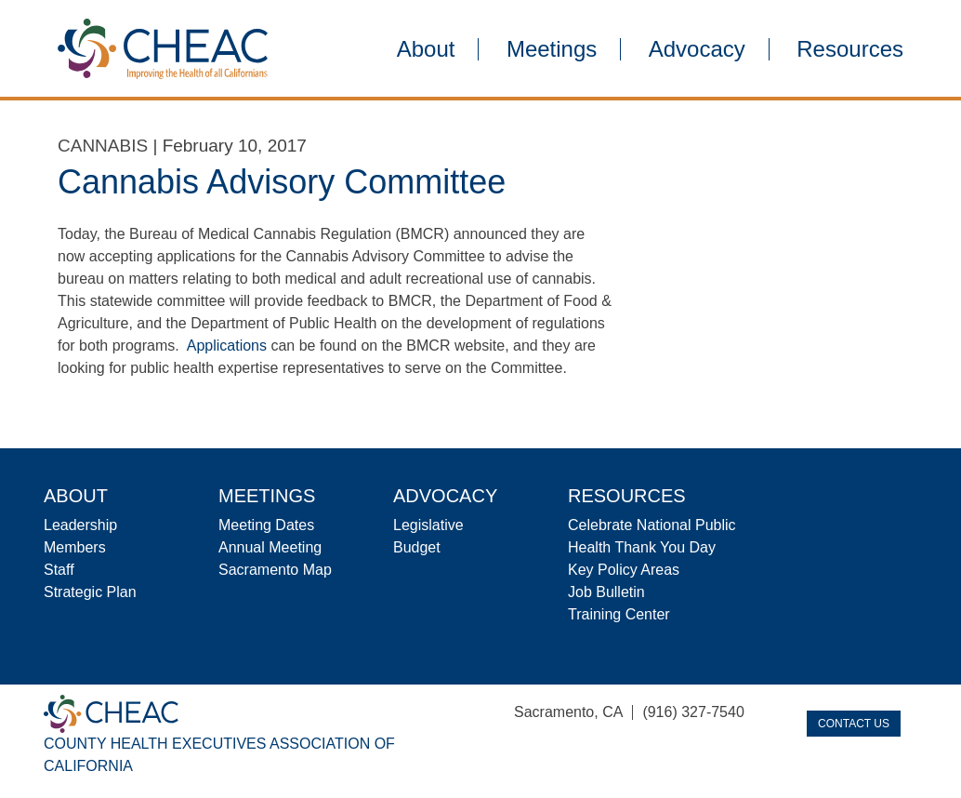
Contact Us (853, 723)
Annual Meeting (270, 547)
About (426, 49)
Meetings (552, 49)
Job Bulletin (606, 592)
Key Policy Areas (623, 570)
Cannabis (103, 145)
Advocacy (697, 49)
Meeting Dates (266, 525)
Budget (417, 547)
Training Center (619, 614)
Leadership (80, 525)
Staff (59, 570)
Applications (227, 345)
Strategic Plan (90, 592)
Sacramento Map (275, 570)
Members (75, 547)
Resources (849, 49)
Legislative (428, 525)
